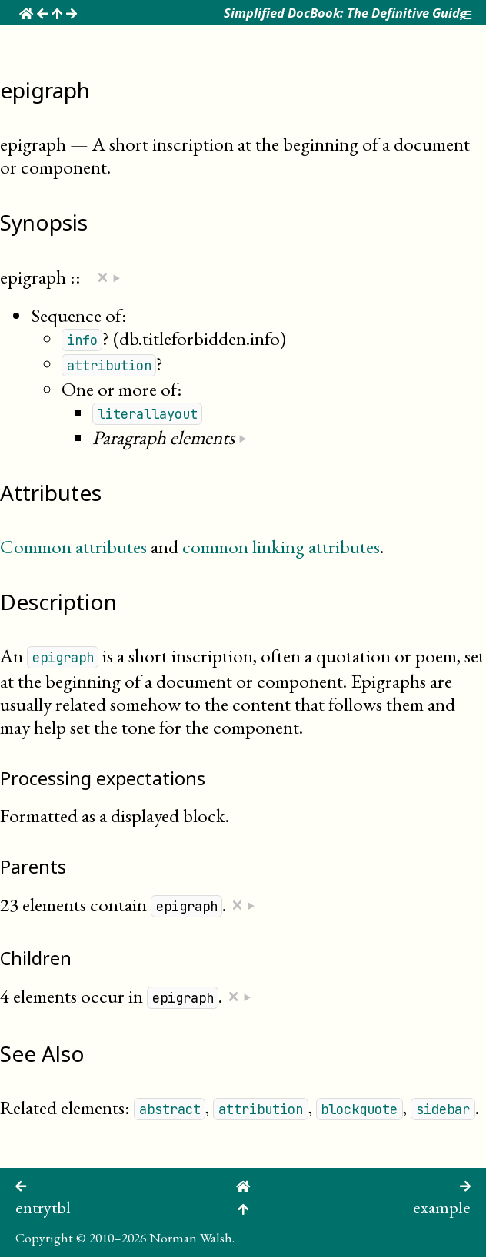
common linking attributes (281, 546)
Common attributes (73, 546)
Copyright (44, 1237)
